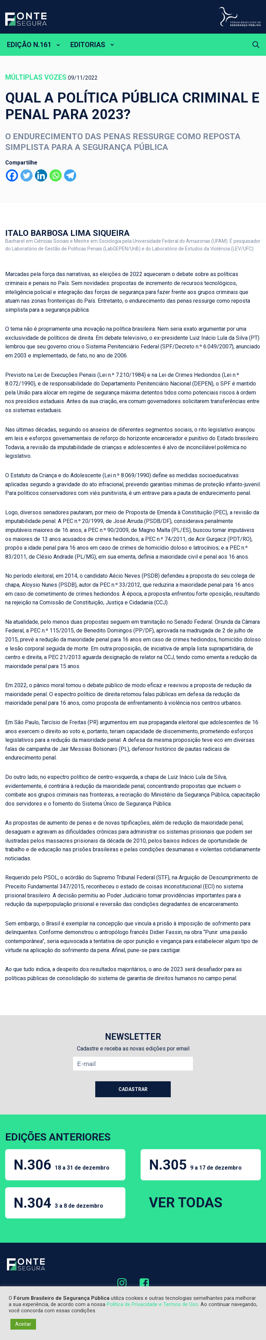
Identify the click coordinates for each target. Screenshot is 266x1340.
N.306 (61, 1165)
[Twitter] (26, 175)
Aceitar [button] (23, 1324)
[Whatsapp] (56, 175)
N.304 (58, 1203)
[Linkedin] (41, 175)
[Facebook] (12, 175)
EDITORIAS (87, 45)
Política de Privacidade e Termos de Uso (152, 1304)
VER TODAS (185, 1203)
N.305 (195, 1165)
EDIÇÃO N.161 (29, 45)
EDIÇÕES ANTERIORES (57, 1137)
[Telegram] (70, 175)
